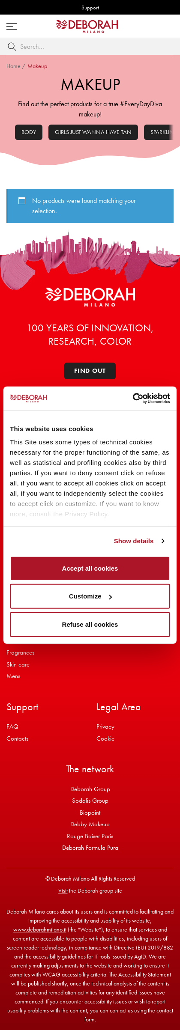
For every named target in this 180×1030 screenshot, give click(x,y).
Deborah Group (90, 789)
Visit (63, 890)
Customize (90, 596)
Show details (134, 541)
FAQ (12, 726)
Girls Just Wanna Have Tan (93, 132)
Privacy (105, 726)
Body (28, 132)
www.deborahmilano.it (39, 929)
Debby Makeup (90, 824)
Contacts (17, 738)
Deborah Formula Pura (90, 847)
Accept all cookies (90, 568)
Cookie (105, 738)
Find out (90, 370)
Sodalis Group (90, 800)
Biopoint (90, 812)
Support (90, 7)
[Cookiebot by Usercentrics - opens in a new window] (132, 398)
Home (13, 66)
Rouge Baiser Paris (90, 836)
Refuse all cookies (90, 624)
